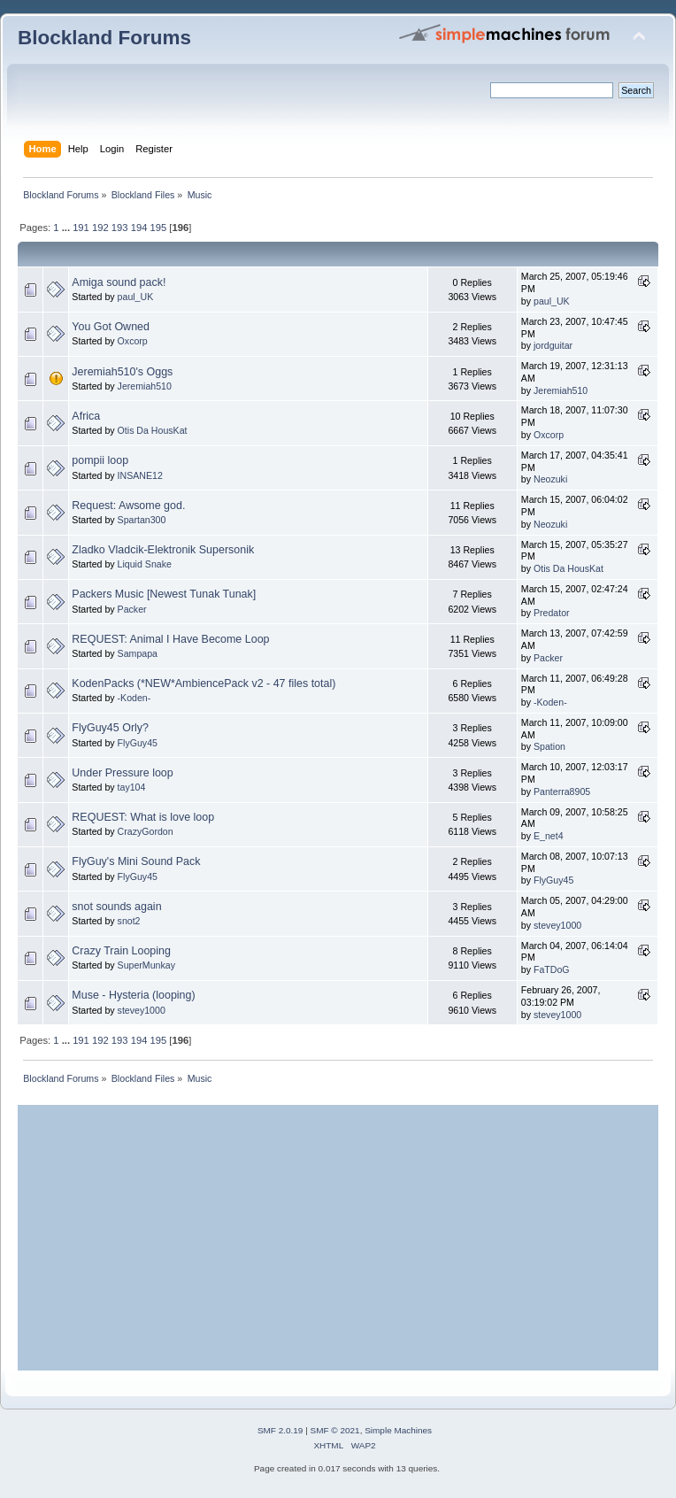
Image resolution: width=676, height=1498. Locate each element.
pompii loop (100, 460)
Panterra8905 (562, 791)
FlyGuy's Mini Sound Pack (136, 861)
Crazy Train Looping (121, 951)
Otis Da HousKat (153, 430)
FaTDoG (552, 969)
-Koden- (134, 697)
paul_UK (136, 296)
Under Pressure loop (122, 773)
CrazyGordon (145, 831)
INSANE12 (140, 475)
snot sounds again (116, 906)
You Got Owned (111, 326)
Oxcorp (133, 341)
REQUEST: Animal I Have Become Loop (170, 639)
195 (158, 227)
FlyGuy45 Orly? (110, 728)
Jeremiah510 (145, 386)
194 (139, 227)
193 (119, 227)
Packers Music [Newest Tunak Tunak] (164, 594)
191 (81, 227)
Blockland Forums (104, 38)
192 (100, 227)
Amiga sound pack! (118, 282)
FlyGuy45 (137, 742)
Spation (549, 746)
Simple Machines (398, 1430)
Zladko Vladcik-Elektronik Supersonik (163, 550)
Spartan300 (142, 519)
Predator (552, 612)
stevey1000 (557, 925)
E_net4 (549, 835)
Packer (132, 609)
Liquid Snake (145, 564)
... (67, 227)
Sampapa (137, 653)
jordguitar (553, 345)
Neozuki (550, 479)
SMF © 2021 (335, 1430)
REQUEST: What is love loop (143, 817)
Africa (86, 416)
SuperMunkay (146, 965)
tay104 (132, 787)
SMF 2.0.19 (280, 1430)
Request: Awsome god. (128, 505)
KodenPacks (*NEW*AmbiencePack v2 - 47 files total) (203, 683)
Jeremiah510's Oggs (122, 372)
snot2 (129, 920)
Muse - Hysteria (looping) (133, 995)
